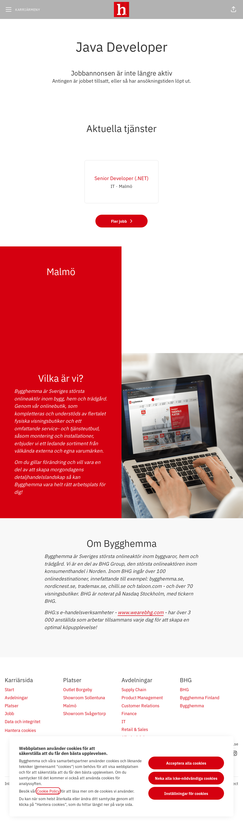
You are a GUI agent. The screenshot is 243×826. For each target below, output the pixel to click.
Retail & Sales (135, 729)
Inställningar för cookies (186, 793)
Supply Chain (134, 689)
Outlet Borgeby (77, 689)
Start (9, 689)
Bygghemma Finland (199, 697)
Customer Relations (140, 705)
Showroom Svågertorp (84, 713)
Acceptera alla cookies (186, 763)
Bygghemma (192, 705)
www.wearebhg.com (141, 612)
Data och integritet (22, 721)
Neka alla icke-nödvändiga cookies (186, 778)
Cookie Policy (48, 791)
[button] (233, 9)
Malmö (69, 705)
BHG (184, 689)
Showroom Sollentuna (84, 697)
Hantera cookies (20, 730)
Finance (129, 713)
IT (124, 721)
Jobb (9, 713)
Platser (12, 705)
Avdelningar (16, 697)
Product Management (142, 697)
